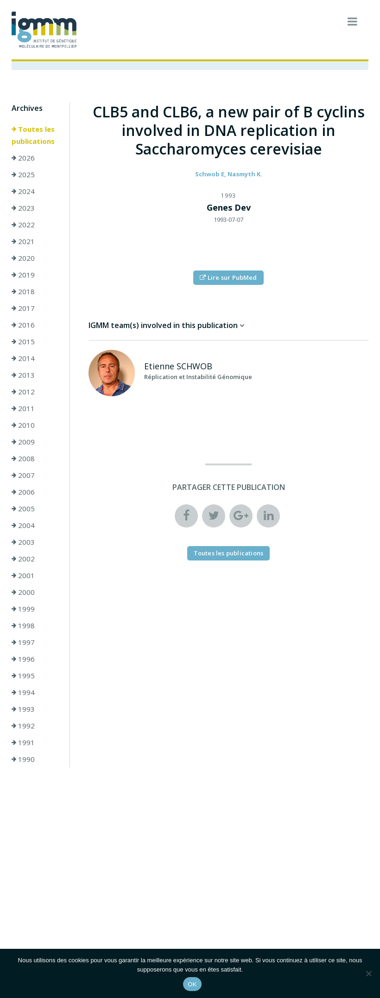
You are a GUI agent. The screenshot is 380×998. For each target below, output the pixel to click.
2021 (23, 241)
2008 (23, 458)
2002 (23, 558)
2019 (23, 274)
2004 (23, 525)
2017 (23, 308)
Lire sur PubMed (228, 277)
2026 (23, 157)
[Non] (368, 973)
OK (192, 984)
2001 (23, 575)
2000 (23, 592)
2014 (23, 358)
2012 (23, 391)
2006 (23, 491)
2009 (23, 441)
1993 (23, 709)
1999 (23, 608)
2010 (23, 425)
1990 (23, 759)
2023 (23, 207)
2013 (23, 375)
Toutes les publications (33, 135)
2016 (23, 324)
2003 (23, 542)
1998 (23, 625)
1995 (23, 675)
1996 (23, 658)
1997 (23, 642)
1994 (23, 692)
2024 (23, 191)
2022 (23, 224)
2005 (23, 508)
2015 (23, 341)
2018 (23, 291)
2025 (23, 174)
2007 (23, 475)
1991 (23, 742)
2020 (23, 258)
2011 (23, 408)
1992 (23, 725)
